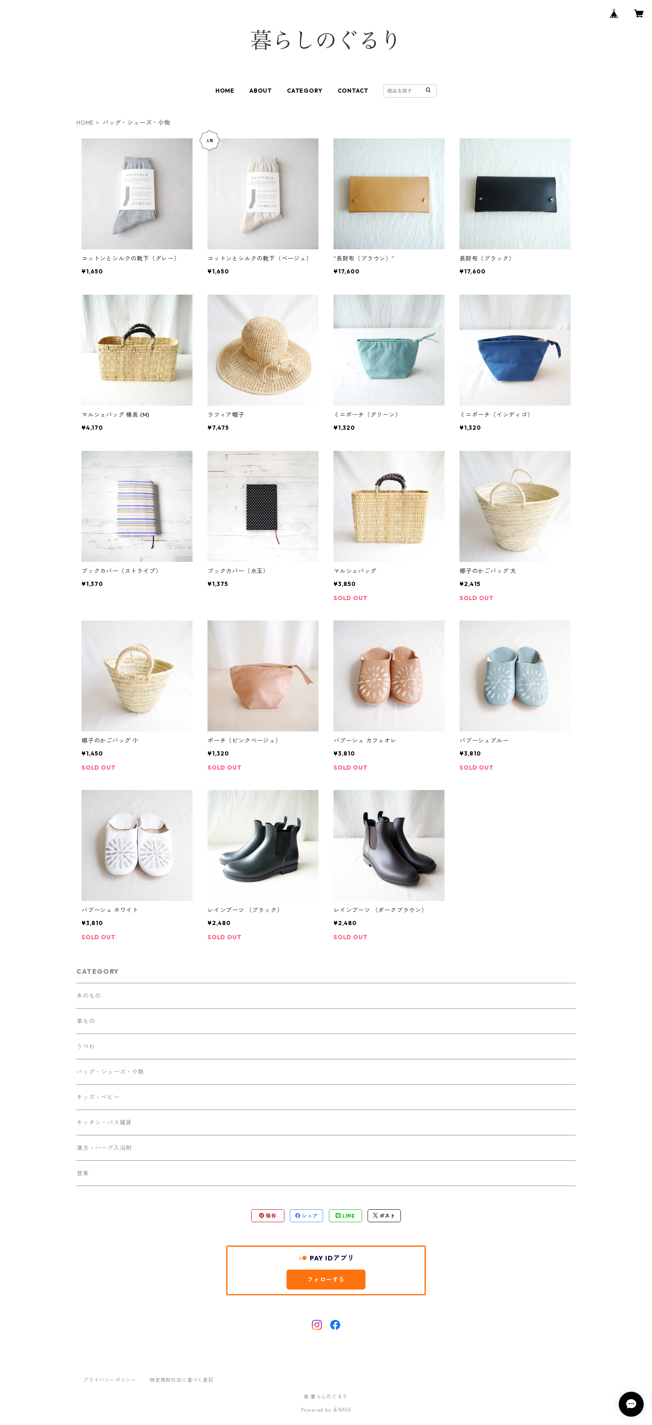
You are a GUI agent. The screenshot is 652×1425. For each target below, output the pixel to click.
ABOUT (260, 90)
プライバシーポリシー (109, 1380)
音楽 (83, 1173)
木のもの (89, 995)
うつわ (86, 1046)
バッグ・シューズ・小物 (110, 1072)
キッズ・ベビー (98, 1097)
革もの (86, 1021)
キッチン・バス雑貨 (104, 1122)
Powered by (326, 1410)
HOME (225, 90)
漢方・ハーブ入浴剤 (104, 1148)
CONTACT (353, 90)
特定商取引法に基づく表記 (182, 1380)
